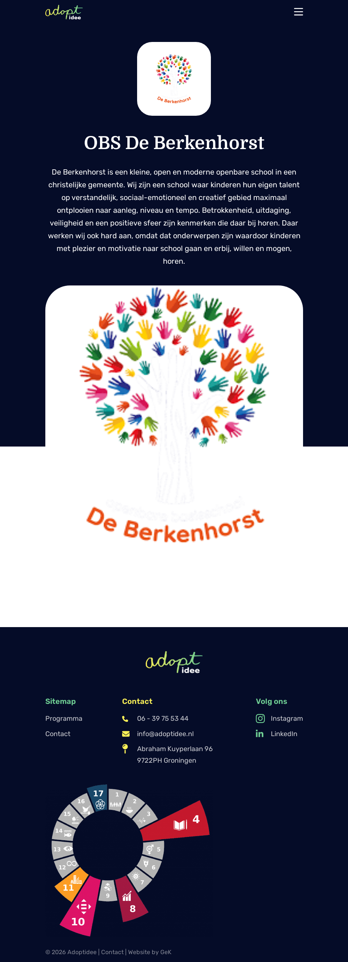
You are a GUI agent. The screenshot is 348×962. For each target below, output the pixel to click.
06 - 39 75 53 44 (155, 718)
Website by (150, 952)
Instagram (279, 718)
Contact (57, 734)
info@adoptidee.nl (158, 734)
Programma (63, 718)
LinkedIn (276, 734)
